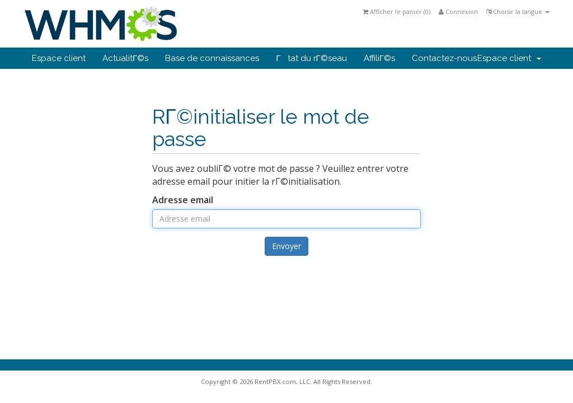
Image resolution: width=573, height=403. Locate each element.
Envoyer (286, 246)
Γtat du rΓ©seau (311, 58)
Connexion (458, 11)
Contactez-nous (444, 58)
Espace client (59, 58)
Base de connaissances (212, 58)
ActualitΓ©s (125, 58)
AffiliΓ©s (379, 58)
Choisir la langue (517, 11)
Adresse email (182, 200)
